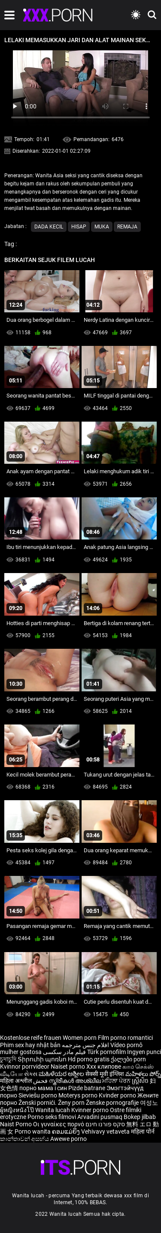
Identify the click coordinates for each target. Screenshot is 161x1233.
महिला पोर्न (143, 1131)
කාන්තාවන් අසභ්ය (25, 1138)
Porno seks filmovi (51, 1116)
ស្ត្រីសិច (141, 1080)
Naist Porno (16, 1124)
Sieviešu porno (38, 1095)
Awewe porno (68, 1138)
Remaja (127, 227)
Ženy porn (72, 1102)
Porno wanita (33, 1131)
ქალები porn (128, 1059)
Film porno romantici (125, 1037)
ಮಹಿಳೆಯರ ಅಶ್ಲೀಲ (62, 1073)
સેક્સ (30, 1073)
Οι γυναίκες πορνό (59, 1124)
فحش (41, 1080)
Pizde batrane (86, 1088)
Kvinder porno (118, 1095)
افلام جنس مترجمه (85, 1045)
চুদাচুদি (8, 1059)
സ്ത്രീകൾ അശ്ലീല (75, 1080)
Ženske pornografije (113, 1102)
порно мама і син (43, 1088)
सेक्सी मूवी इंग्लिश (104, 1073)
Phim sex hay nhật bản (30, 1045)
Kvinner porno (90, 1110)
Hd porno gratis (88, 1059)
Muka (101, 227)
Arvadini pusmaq (100, 1116)
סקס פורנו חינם (105, 1124)
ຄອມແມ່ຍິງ (66, 1131)
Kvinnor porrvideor (25, 1066)
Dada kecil (48, 227)
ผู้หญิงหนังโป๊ (17, 1110)
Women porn (80, 1037)
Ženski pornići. (38, 1102)
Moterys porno (78, 1095)
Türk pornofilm (106, 1051)
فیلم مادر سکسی (64, 1051)
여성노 (149, 1102)
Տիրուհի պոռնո (43, 1059)
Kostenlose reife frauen (30, 1037)
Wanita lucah (53, 1110)
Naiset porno (68, 1066)
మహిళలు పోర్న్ (143, 1073)
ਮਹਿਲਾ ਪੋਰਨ (117, 1080)
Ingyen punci (144, 1051)
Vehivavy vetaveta (106, 1131)
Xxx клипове (103, 1066)
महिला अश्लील (16, 1080)
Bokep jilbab (140, 1116)
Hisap (78, 227)
